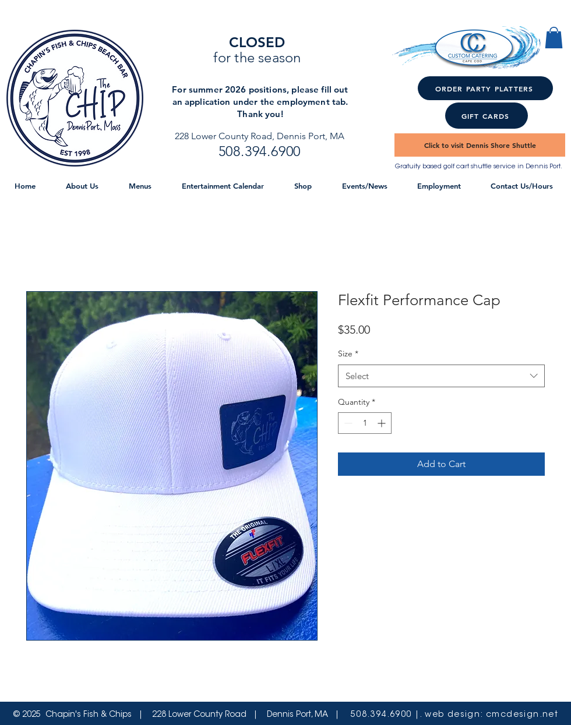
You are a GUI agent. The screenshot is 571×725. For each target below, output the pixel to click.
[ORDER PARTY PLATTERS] (485, 88)
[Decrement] (347, 423)
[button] (554, 37)
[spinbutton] (364, 423)
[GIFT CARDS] (486, 115)
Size (348, 353)
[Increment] (382, 423)
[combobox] (441, 376)
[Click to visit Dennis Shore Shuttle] (479, 145)
